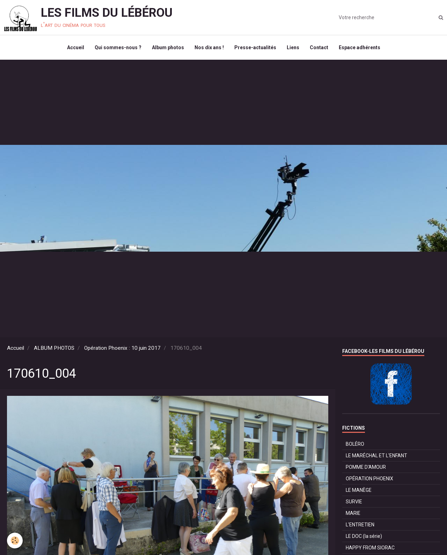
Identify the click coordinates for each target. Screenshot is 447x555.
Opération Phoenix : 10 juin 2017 (122, 348)
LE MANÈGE (359, 490)
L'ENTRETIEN (360, 524)
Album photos (168, 47)
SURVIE (354, 501)
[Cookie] (15, 540)
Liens (293, 47)
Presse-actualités (255, 47)
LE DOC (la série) (364, 536)
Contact (319, 47)
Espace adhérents (359, 47)
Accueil (75, 47)
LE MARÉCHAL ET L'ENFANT (376, 455)
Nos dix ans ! (209, 47)
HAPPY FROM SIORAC (370, 547)
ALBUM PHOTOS (54, 348)
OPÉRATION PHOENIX (369, 478)
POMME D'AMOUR (366, 467)
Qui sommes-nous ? (118, 47)
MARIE (353, 513)
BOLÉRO (355, 444)
